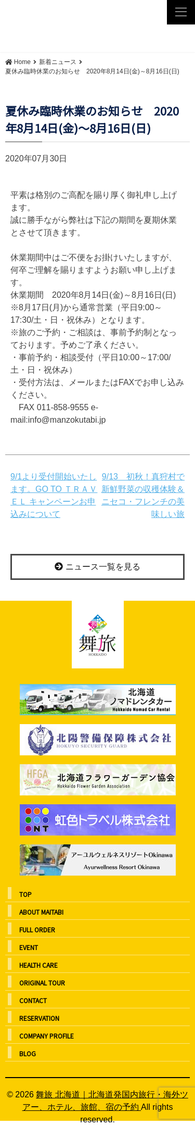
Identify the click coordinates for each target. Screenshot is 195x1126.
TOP (25, 894)
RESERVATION (39, 1018)
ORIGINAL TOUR (42, 982)
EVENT (28, 947)
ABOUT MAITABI (41, 911)
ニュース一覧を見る (97, 566)
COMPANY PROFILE (46, 1035)
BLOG (27, 1053)
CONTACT (33, 1000)
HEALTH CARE (38, 964)
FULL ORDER (37, 929)
